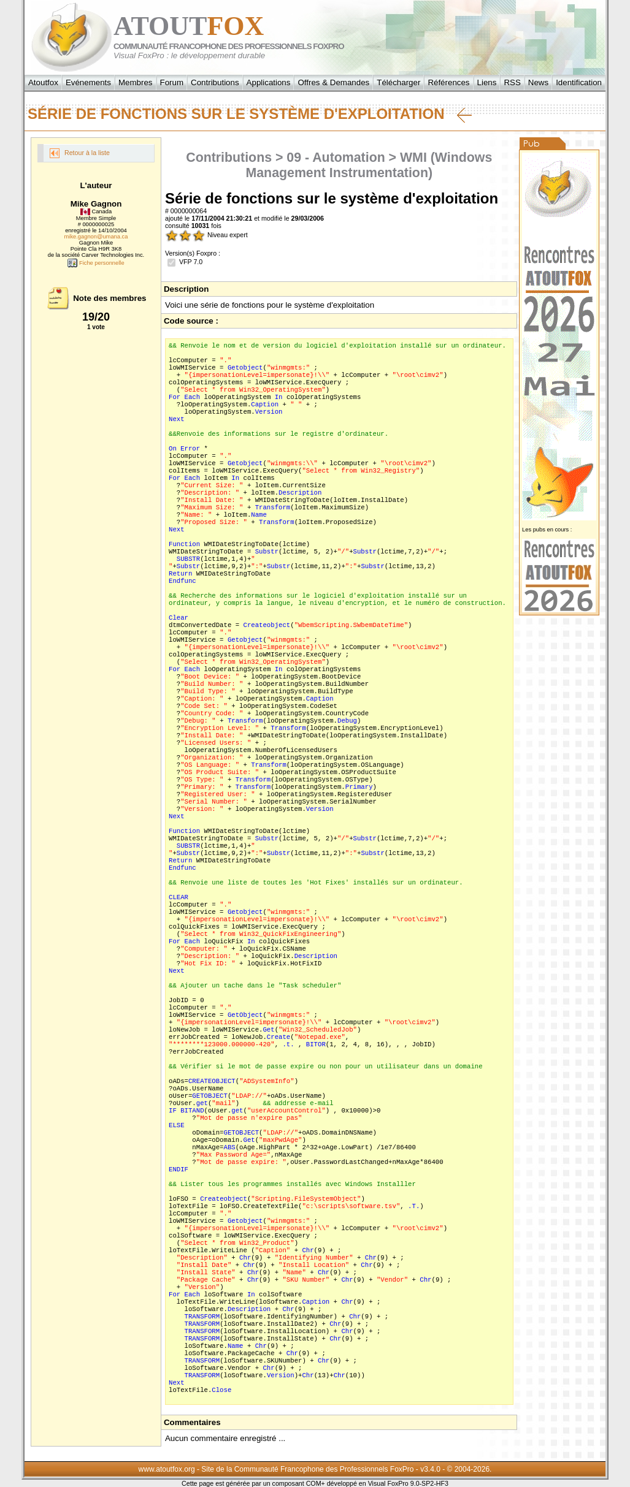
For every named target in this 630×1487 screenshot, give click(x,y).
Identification (579, 82)
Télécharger (398, 82)
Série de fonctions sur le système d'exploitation (250, 114)
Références (448, 82)
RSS (512, 82)
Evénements (88, 82)
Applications (269, 82)
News (538, 82)
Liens (487, 82)
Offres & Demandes (333, 82)
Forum (172, 82)
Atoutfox (43, 82)
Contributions (215, 82)
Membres (135, 82)
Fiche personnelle (95, 263)
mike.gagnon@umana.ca (96, 237)
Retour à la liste (80, 153)
